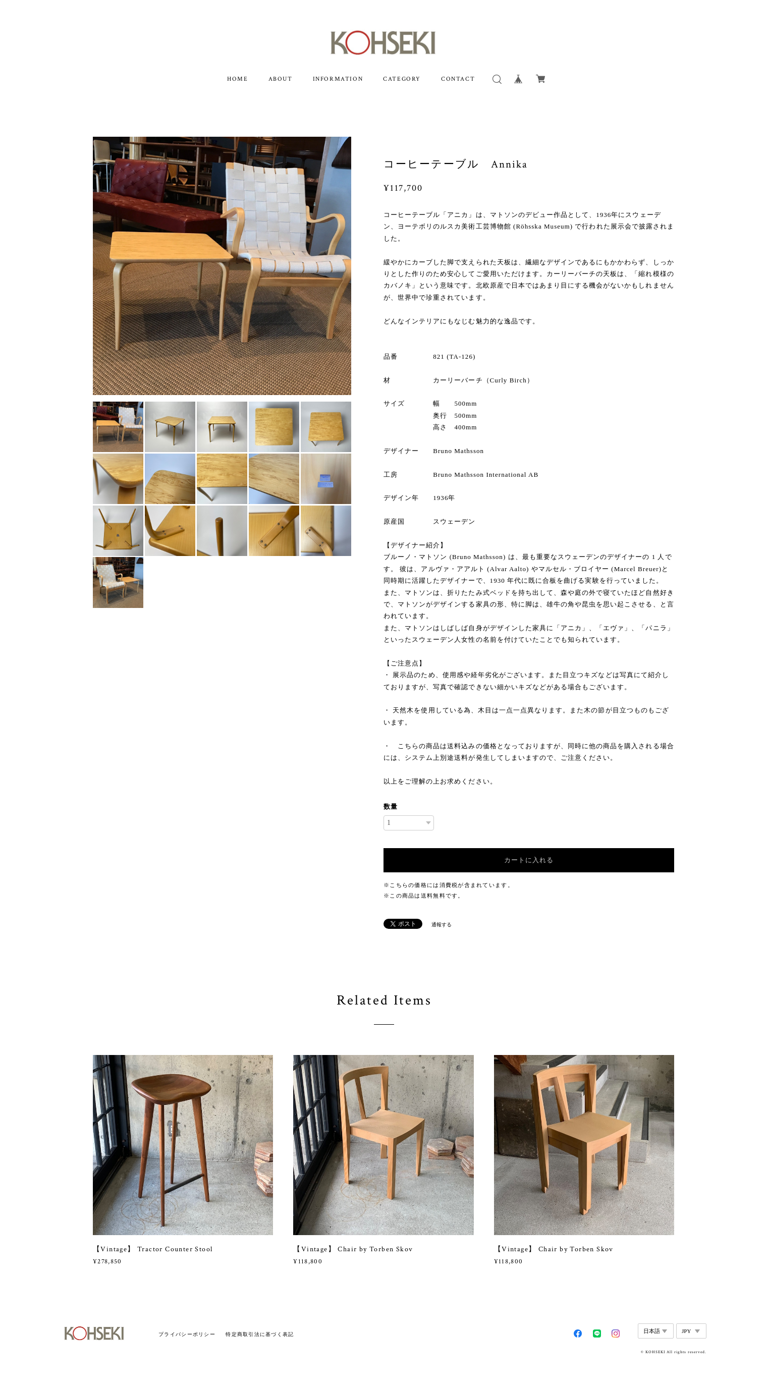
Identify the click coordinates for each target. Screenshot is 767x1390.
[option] (222, 266)
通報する (441, 924)
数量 (391, 806)
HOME (237, 79)
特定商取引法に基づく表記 (260, 1334)
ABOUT (280, 79)
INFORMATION (338, 79)
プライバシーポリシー (186, 1334)
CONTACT (458, 79)
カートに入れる (529, 860)
